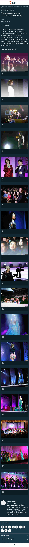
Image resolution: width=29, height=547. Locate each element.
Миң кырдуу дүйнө (7, 10)
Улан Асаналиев (5, 21)
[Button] (5, 25)
